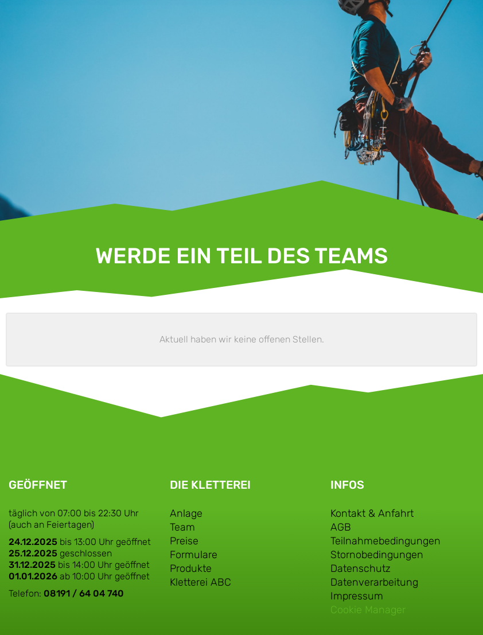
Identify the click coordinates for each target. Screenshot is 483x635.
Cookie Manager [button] (368, 609)
